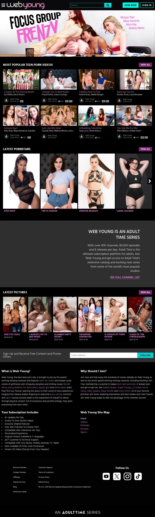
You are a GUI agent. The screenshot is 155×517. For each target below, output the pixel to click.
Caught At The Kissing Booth (19, 92)
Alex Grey (8, 131)
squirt (8, 398)
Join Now (131, 5)
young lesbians (15, 387)
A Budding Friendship (90, 128)
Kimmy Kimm (124, 391)
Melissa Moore (61, 131)
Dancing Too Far (125, 92)
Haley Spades (93, 391)
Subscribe (145, 355)
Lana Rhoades (136, 95)
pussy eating (56, 394)
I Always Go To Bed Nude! (55, 92)
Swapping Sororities (85, 335)
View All (145, 65)
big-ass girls (44, 387)
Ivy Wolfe (8, 95)
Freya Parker (47, 95)
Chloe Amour (95, 131)
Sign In (146, 5)
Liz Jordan (136, 387)
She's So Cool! (12, 334)
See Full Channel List (125, 277)
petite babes (60, 387)
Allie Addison (123, 131)
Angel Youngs (124, 387)
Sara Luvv (83, 131)
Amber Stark (135, 131)
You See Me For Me (127, 128)
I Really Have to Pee (89, 92)
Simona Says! (11, 128)
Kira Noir (9, 211)
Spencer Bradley (88, 211)
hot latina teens (30, 387)
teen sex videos (47, 381)
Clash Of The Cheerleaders (137, 335)
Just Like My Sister (51, 128)
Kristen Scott (123, 95)
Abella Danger (97, 95)
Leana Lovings (60, 95)
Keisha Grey (84, 95)
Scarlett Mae (33, 131)
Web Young (14, 99)
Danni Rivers (19, 95)
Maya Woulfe (107, 391)
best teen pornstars (126, 384)
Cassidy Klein (47, 131)
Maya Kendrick (20, 131)
